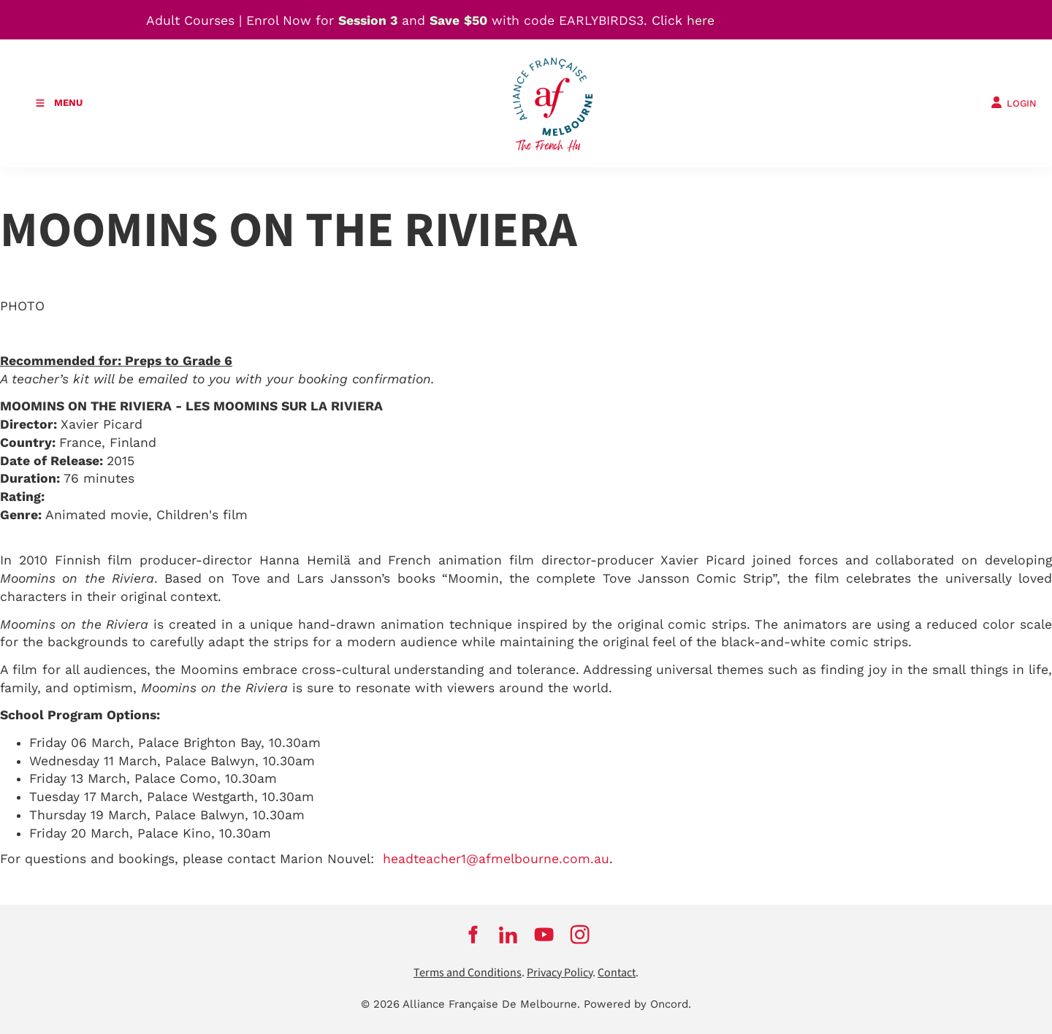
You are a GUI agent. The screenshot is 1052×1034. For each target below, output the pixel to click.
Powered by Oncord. (637, 1004)
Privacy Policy (559, 973)
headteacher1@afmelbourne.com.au (496, 858)
